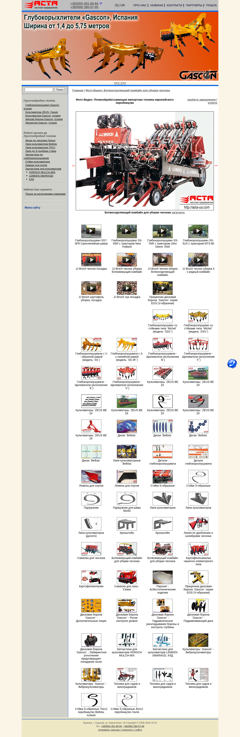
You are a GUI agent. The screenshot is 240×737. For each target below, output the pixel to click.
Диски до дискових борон (40, 140)
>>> (123, 83)
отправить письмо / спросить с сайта (120, 730)
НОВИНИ (156, 5)
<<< (117, 83)
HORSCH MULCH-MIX (42, 172)
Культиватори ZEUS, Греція (41, 112)
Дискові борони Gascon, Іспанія (44, 119)
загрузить (178, 212)
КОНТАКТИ (174, 5)
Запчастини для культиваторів (43, 168)
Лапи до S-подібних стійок (40, 151)
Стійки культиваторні (37, 161)
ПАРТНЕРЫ (194, 5)
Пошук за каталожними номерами (45, 193)
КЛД (31, 179)
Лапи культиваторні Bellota (41, 143)
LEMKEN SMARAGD (41, 175)
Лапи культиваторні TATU (40, 147)
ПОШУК (211, 5)
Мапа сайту (32, 207)
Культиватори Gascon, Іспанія (43, 115)
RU (117, 5)
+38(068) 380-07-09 (84, 7)
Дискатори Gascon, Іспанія (41, 122)
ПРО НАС (140, 5)
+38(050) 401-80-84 (84, 3)
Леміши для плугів (36, 165)
